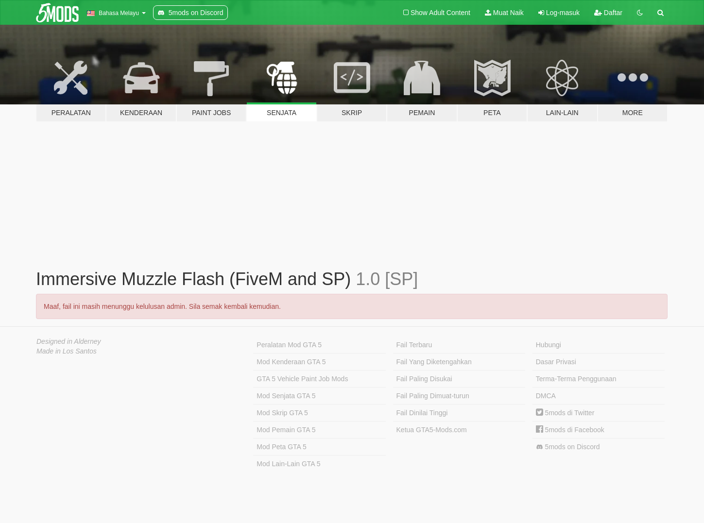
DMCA (546, 396)
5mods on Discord (568, 447)
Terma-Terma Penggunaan (576, 379)
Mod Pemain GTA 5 (286, 430)
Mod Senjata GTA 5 (286, 396)
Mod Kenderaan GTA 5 (291, 362)
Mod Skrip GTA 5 (282, 413)
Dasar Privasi (556, 362)
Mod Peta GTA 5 (281, 447)
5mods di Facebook (570, 429)
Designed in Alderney (68, 341)
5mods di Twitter (565, 412)
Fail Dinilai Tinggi (422, 413)
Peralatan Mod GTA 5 (289, 345)
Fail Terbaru (414, 345)
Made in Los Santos (66, 351)
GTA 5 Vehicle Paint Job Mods (302, 379)
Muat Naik (504, 13)
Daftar (608, 13)
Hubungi (548, 345)
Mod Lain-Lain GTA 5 (288, 464)
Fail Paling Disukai (424, 379)
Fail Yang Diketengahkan (434, 362)
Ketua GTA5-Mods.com (431, 430)
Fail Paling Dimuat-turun (432, 396)
